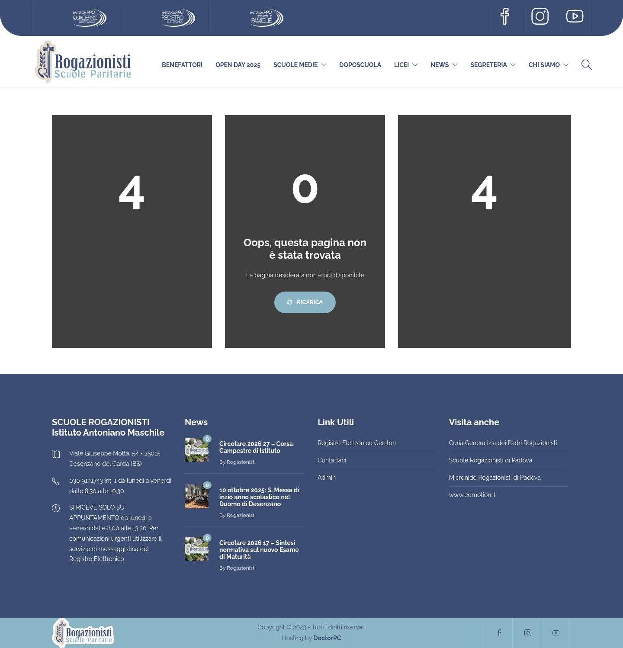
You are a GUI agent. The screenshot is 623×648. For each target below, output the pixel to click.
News (439, 64)
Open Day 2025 (237, 64)
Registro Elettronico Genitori (357, 442)
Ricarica (305, 302)
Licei (401, 64)
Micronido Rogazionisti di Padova (495, 477)
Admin (327, 477)
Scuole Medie (295, 64)
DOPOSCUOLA (360, 64)
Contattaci (332, 460)
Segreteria (488, 64)
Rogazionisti (241, 462)
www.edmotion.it (472, 494)
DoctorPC (327, 638)
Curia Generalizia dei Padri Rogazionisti (503, 442)
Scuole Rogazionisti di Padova (491, 460)
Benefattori (182, 64)
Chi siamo (544, 64)
